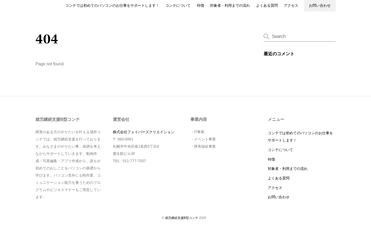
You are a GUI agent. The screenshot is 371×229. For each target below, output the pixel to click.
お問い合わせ (320, 5)
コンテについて (178, 5)
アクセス (291, 5)
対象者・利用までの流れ (230, 5)
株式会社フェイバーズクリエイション (143, 132)
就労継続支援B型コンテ (181, 218)
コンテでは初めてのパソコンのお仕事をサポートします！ (112, 5)
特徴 (200, 5)
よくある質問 (267, 5)
